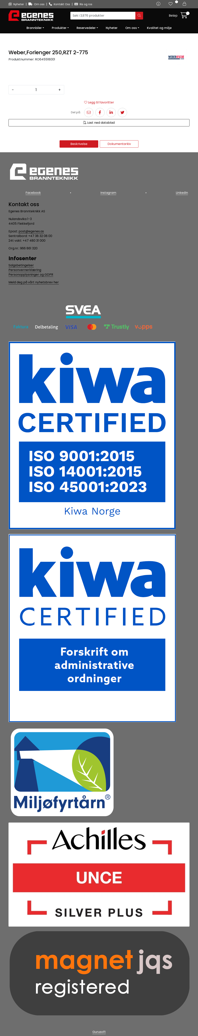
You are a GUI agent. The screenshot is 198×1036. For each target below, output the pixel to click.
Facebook (31, 191)
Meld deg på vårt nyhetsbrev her (34, 279)
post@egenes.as (31, 228)
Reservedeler (86, 28)
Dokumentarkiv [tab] (119, 144)
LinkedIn (183, 191)
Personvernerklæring (25, 267)
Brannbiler (34, 28)
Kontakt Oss (60, 4)
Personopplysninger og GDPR (31, 271)
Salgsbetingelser (21, 262)
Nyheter (17, 4)
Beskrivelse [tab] (78, 144)
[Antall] (36, 89)
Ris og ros (83, 4)
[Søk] (103, 15)
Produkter (59, 28)
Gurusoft (99, 1029)
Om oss (36, 4)
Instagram (108, 191)
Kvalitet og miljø (159, 28)
